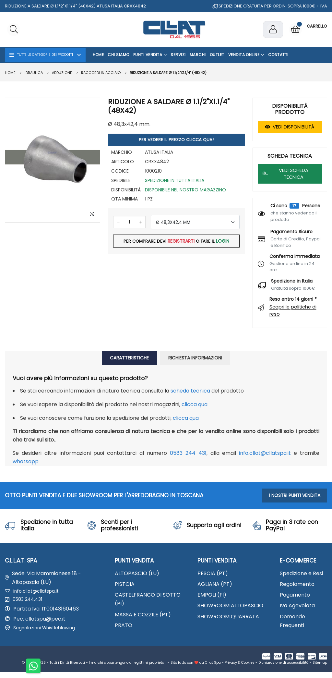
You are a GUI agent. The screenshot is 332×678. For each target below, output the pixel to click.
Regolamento (297, 584)
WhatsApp (26, 461)
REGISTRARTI (181, 242)
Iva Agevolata (297, 605)
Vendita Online (246, 55)
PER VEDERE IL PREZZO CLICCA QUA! (176, 140)
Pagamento (295, 595)
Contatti (278, 54)
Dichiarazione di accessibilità (283, 668)
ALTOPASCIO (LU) (137, 573)
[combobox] (195, 223)
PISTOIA (125, 584)
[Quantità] (129, 223)
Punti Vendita (150, 55)
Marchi (198, 54)
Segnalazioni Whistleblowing (49, 632)
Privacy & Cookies (240, 668)
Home (98, 54)
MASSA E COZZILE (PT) (143, 614)
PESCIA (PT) (212, 573)
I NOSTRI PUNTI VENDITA (294, 495)
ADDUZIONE (62, 72)
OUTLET (217, 54)
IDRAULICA (34, 72)
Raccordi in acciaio (101, 72)
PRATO (123, 625)
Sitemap (320, 668)
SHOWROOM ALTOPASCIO (230, 605)
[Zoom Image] (91, 213)
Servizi (178, 54)
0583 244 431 (188, 453)
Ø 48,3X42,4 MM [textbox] (173, 224)
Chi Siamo (118, 54)
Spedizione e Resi (301, 573)
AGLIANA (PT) (214, 584)
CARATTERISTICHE (129, 358)
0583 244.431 (29, 602)
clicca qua (195, 404)
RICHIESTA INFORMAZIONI (195, 358)
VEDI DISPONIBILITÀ (289, 127)
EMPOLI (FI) (211, 595)
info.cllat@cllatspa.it (265, 453)
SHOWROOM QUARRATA (228, 616)
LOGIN (223, 242)
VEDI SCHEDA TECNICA (285, 173)
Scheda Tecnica (190, 390)
